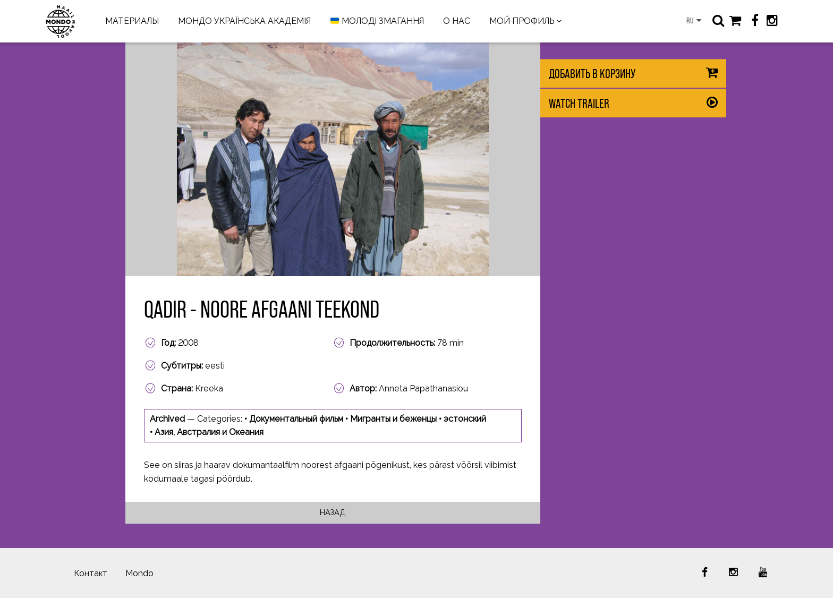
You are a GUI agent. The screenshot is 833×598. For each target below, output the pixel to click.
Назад (333, 512)
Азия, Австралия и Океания (209, 432)
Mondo (139, 573)
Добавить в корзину (592, 73)
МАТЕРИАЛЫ (132, 21)
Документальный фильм (296, 419)
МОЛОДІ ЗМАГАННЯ (377, 21)
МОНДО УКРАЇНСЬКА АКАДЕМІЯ (244, 21)
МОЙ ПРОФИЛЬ (521, 21)
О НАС (456, 21)
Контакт (90, 573)
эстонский (465, 419)
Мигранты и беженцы (393, 419)
